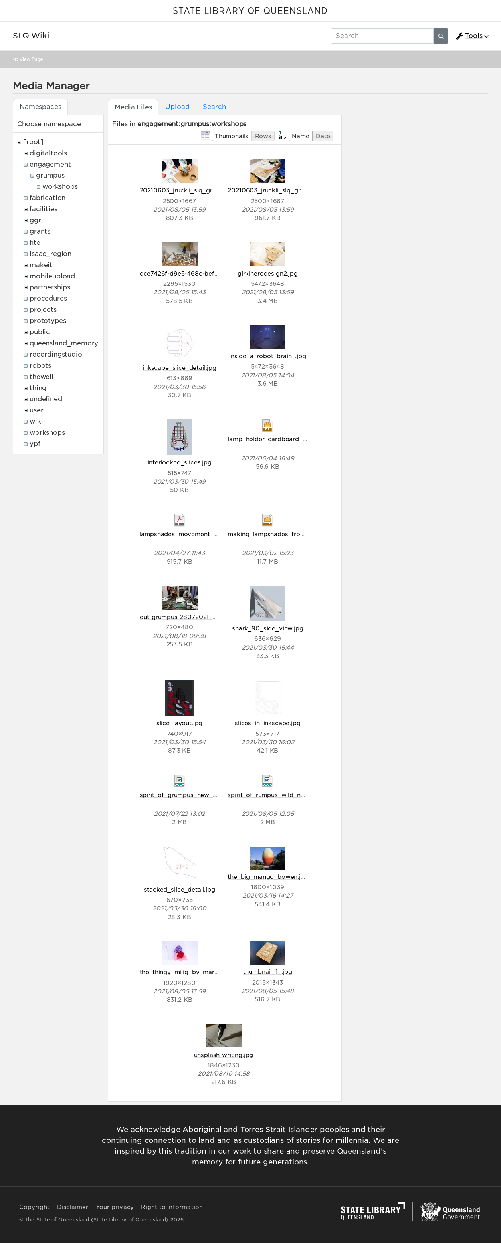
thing (38, 388)
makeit (41, 265)
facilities (43, 209)
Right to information (172, 1207)
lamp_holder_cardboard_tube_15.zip (281, 439)
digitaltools (48, 153)
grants (40, 231)
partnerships (50, 287)
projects (43, 309)
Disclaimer (73, 1207)
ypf (35, 444)
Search (214, 107)
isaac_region (50, 254)
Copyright (34, 1207)
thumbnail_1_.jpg (267, 971)
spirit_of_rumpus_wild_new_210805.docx (289, 794)
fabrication (47, 198)
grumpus (50, 175)
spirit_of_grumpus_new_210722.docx (195, 794)
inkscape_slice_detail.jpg (179, 367)
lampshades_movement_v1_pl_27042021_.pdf (208, 534)
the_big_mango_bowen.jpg (268, 876)
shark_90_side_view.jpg (267, 628)
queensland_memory (64, 343)
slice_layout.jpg (179, 723)
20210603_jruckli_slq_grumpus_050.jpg (287, 190)
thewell (41, 377)
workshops (60, 186)
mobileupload (52, 276)
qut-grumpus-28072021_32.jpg (185, 616)
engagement (50, 164)
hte (35, 242)
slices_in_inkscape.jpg (267, 723)
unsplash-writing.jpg (223, 1054)
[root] (33, 142)
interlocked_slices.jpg (179, 462)
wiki (36, 421)
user (36, 410)
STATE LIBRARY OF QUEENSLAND (250, 11)
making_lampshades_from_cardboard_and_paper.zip (306, 534)
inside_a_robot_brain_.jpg (267, 356)
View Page (31, 59)
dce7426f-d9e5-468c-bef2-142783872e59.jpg (207, 273)
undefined (46, 399)
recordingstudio (56, 354)
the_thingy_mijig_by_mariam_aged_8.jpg (201, 972)
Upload (177, 107)
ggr (35, 220)
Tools (469, 36)
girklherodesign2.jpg (268, 273)
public (40, 332)
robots (40, 365)
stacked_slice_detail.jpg (179, 889)
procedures (48, 298)
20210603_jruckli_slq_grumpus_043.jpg (199, 190)
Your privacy (115, 1207)
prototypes (48, 321)
